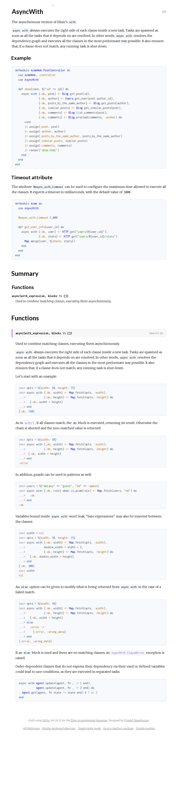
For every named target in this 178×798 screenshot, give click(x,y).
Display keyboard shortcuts (115, 786)
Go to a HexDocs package (107, 791)
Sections (23, 58)
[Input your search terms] (29, 5)
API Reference (87, 786)
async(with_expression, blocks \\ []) (99, 317)
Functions (24, 77)
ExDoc (96, 773)
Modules (16, 35)
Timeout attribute (29, 66)
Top (17, 53)
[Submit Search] (5, 6)
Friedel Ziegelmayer (126, 778)
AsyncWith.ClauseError (28, 93)
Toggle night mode (145, 786)
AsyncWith (19, 47)
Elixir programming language (139, 773)
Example (23, 63)
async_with (21, 16)
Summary (21, 72)
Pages (14, 30)
